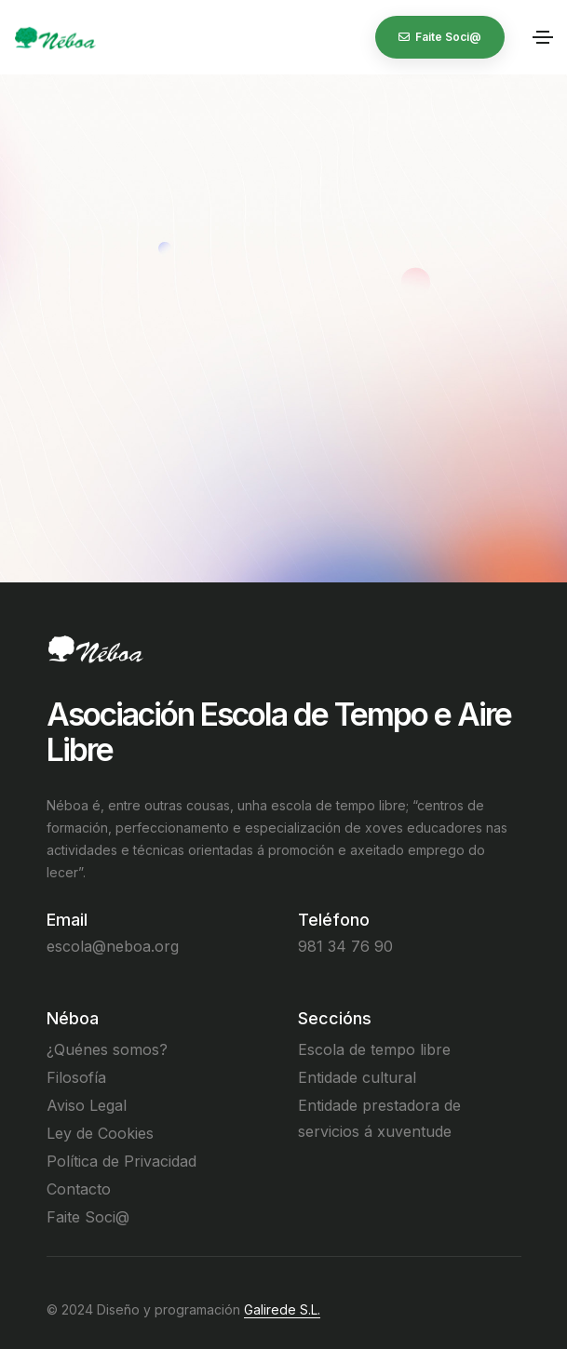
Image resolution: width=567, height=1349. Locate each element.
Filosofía (76, 1077)
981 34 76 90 (345, 946)
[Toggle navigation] (543, 37)
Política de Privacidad (121, 1161)
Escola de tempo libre (374, 1049)
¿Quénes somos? (107, 1049)
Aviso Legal (87, 1105)
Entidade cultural (357, 1077)
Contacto (79, 1189)
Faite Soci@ (88, 1217)
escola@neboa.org (113, 946)
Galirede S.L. (282, 1309)
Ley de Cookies (100, 1133)
